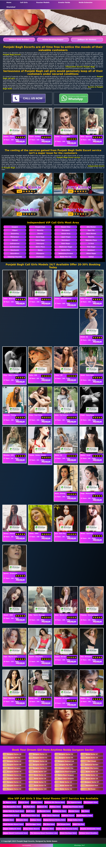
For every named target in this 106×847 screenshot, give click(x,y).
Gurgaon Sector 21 (14, 782)
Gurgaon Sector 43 (14, 761)
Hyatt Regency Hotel (84, 815)
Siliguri (14, 230)
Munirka (91, 237)
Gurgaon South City (66, 768)
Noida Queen (51, 841)
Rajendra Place (91, 240)
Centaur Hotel (35, 820)
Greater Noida (64, 2)
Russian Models (42, 2)
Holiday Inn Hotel (59, 811)
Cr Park (91, 243)
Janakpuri (91, 250)
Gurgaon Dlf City (14, 758)
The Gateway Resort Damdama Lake (43, 833)
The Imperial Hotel (74, 802)
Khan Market (91, 233)
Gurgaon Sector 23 (40, 754)
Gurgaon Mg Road (66, 764)
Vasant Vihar (65, 227)
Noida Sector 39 (40, 778)
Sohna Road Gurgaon (66, 775)
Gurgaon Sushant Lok (66, 761)
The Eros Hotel (49, 824)
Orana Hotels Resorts (31, 829)
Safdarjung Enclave (66, 253)
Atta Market (91, 227)
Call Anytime (26, 845)
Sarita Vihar (65, 250)
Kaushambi (15, 250)
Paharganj (40, 243)
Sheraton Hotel (48, 829)
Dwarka (40, 233)
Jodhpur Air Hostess (87, 40)
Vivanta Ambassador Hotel (90, 829)
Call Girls (24, 2)
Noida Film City (65, 257)
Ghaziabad (10, 7)
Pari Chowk (92, 761)
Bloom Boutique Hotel (68, 833)
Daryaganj (66, 230)
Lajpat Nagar (66, 237)
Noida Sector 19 (92, 758)
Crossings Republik (15, 257)
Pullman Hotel (55, 807)
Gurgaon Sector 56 (66, 758)
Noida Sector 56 (66, 789)
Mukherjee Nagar (65, 247)
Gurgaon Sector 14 (14, 771)
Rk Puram (91, 789)
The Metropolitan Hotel (12, 807)
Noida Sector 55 (66, 785)
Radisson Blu (42, 807)
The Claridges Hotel (33, 824)
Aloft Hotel (31, 811)
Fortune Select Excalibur (88, 833)
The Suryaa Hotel (63, 824)
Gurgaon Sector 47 (40, 764)
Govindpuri (66, 240)
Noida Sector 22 (66, 782)
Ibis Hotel (85, 811)
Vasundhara (14, 253)
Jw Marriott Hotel (43, 811)
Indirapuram (14, 243)
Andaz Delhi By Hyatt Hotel (13, 811)
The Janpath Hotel (91, 802)
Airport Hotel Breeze (11, 815)
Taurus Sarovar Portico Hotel (54, 820)
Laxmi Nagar (40, 240)
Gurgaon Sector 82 (14, 789)
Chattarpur (40, 257)
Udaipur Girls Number (19, 40)
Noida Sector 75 (40, 782)
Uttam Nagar (91, 253)
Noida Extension (85, 2)
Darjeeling (15, 233)
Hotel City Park (78, 824)
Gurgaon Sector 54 (66, 754)
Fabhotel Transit (68, 815)
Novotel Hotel (74, 811)
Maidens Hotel (36, 802)
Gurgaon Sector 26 (14, 754)
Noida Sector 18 (92, 778)
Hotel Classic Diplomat (50, 815)
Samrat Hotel (24, 802)
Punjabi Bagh (40, 227)
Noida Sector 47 (92, 754)
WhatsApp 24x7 (79, 845)
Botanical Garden (91, 764)
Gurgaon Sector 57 (92, 782)
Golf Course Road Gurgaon (66, 771)
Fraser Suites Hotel (75, 820)
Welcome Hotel (22, 820)
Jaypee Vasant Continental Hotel (15, 833)
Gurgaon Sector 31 (40, 758)
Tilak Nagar (91, 247)
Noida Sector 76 (40, 785)
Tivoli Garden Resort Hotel (13, 824)
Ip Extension (14, 247)
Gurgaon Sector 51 (40, 768)
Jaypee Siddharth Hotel (12, 829)
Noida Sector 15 (92, 771)
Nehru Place (40, 247)
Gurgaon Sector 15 (14, 778)
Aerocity (40, 230)
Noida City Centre (91, 768)
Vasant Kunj (65, 233)
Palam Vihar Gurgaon (66, 778)
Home (8, 2)
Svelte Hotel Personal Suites (67, 829)
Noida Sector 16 (92, 775)
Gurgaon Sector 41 (14, 775)
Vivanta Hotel (8, 820)
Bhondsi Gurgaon (14, 768)
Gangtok (15, 227)
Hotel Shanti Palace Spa (31, 815)
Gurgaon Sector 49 (14, 764)
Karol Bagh (40, 237)
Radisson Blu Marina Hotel (55, 802)
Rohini (40, 250)
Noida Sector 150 (40, 789)
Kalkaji (91, 257)
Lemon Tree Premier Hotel (73, 807)
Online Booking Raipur (53, 40)
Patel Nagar (65, 243)
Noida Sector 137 (40, 771)
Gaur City (91, 230)
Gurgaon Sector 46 (40, 761)
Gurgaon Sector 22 (14, 785)
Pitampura (40, 253)
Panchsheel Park (92, 785)
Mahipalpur (15, 237)
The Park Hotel (29, 807)
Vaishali (15, 240)
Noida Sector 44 (40, 775)
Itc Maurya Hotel (9, 802)
